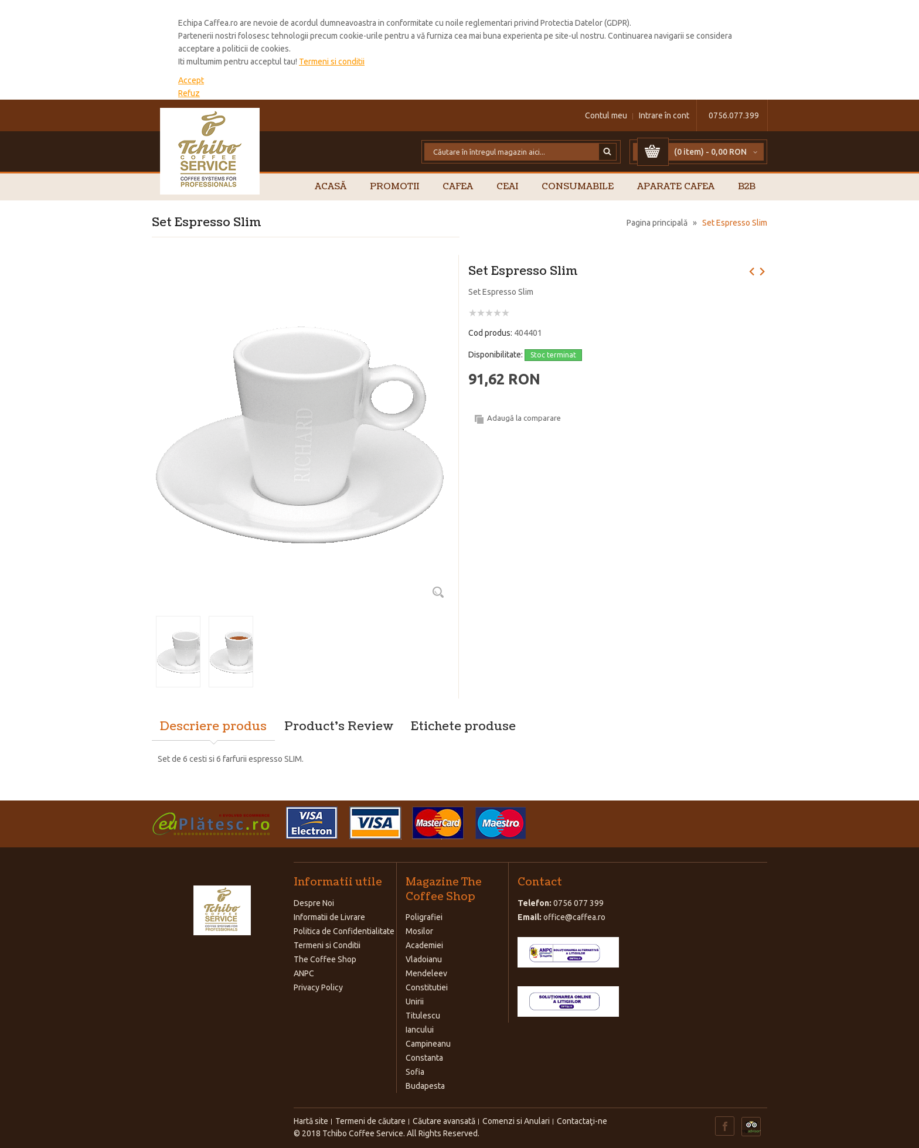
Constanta (424, 1057)
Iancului (420, 1029)
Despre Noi (314, 903)
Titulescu (423, 1015)
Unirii (415, 1001)
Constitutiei (427, 987)
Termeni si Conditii (327, 945)
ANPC (304, 973)
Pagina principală (657, 222)
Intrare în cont (664, 115)
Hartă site (311, 1121)
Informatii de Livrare (329, 917)
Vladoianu (424, 959)
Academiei (424, 945)
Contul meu (606, 115)
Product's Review (338, 726)
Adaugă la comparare (524, 418)
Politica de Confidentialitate (344, 931)
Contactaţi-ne (582, 1121)
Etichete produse (463, 726)
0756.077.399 (734, 115)
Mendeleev (426, 973)
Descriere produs (213, 726)
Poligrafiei (424, 917)
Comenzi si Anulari (516, 1121)
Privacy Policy (318, 987)
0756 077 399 (578, 903)
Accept (191, 80)
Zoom (438, 592)
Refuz (189, 93)
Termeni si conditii (332, 61)
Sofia (415, 1072)
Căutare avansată (444, 1121)
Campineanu (428, 1043)
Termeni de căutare (370, 1121)
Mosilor (419, 931)
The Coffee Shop (325, 959)
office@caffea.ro (574, 917)
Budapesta (425, 1086)
